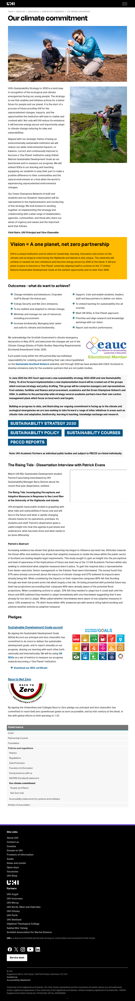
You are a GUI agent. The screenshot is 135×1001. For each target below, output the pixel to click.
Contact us (13, 842)
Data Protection (17, 763)
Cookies (11, 846)
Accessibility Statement (18, 980)
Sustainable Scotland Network (32, 364)
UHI (8, 938)
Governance (33, 11)
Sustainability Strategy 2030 (43, 423)
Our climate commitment (78, 11)
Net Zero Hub (17, 793)
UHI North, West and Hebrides (24, 907)
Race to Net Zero (19, 679)
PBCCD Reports (27, 442)
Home (10, 11)
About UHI (20, 11)
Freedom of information (21, 768)
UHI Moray (13, 903)
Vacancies (12, 871)
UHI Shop (12, 876)
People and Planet (19, 788)
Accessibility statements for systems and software (34, 799)
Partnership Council (18, 738)
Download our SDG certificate (30, 668)
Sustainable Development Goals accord (35, 627)
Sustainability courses (93, 433)
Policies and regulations (53, 11)
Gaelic (10, 859)
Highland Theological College (23, 924)
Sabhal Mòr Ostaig (17, 928)
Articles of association (19, 805)
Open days (13, 867)
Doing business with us (20, 773)
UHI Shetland (14, 920)
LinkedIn (38, 949)
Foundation (13, 743)
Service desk (17, 957)
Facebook (10, 949)
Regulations (15, 758)
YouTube (30, 949)
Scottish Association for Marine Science (29, 932)
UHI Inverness (15, 898)
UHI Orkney (13, 911)
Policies (13, 753)
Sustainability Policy (34, 433)
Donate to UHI (15, 850)
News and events (16, 863)
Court (11, 733)
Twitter (16, 949)
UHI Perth (12, 915)
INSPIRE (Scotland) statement (24, 778)
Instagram (23, 949)
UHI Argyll (12, 894)
